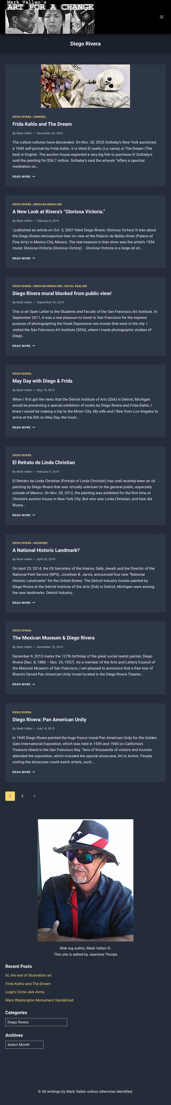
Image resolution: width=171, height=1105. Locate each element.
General (40, 116)
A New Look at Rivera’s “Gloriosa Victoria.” (58, 211)
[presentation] (85, 86)
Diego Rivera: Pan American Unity (49, 719)
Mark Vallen (24, 133)
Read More (23, 176)
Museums (41, 543)
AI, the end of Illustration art (28, 975)
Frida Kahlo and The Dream (42, 124)
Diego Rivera (21, 116)
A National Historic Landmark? (46, 550)
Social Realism (75, 286)
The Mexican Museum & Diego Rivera (53, 638)
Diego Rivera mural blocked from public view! (62, 293)
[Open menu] (161, 16)
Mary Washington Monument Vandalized (39, 1000)
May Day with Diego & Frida (42, 381)
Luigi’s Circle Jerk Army (24, 992)
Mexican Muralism (48, 204)
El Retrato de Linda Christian (43, 462)
